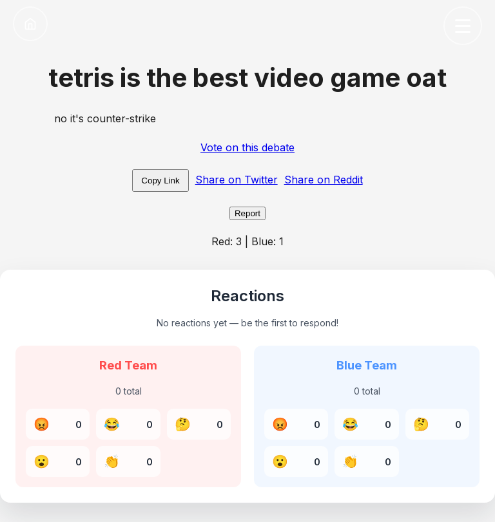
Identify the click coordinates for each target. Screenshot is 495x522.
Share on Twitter (236, 179)
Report (247, 213)
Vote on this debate (247, 147)
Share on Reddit (323, 179)
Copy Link (160, 180)
